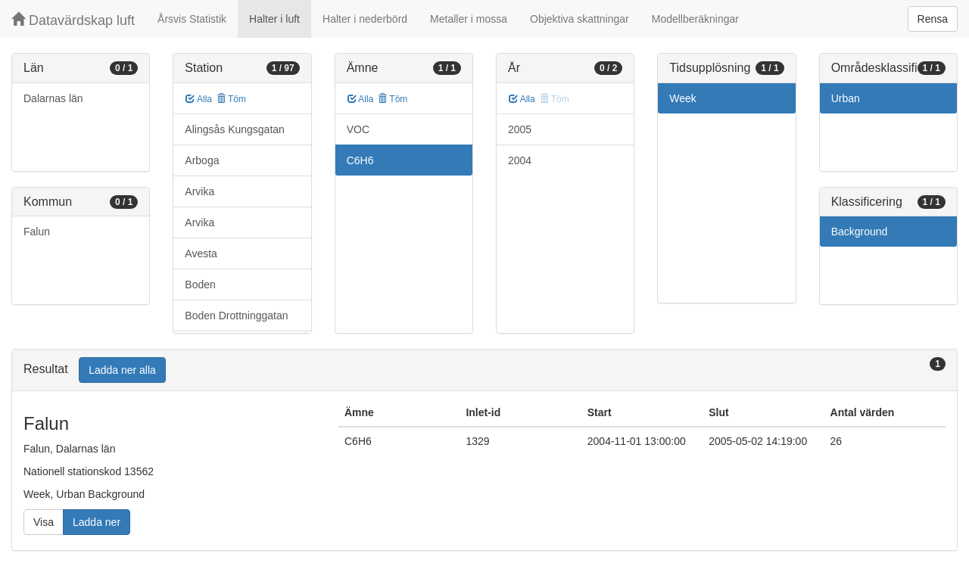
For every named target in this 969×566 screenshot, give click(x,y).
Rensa (933, 19)
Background (859, 231)
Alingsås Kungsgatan (235, 129)
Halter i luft (274, 19)
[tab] (484, 370)
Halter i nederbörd (364, 19)
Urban (845, 98)
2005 (519, 129)
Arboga (202, 160)
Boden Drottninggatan (236, 315)
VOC (358, 129)
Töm (231, 99)
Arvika (199, 191)
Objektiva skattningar (579, 19)
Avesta (201, 253)
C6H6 (360, 160)
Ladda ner (96, 522)
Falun (36, 231)
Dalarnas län (53, 98)
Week (682, 98)
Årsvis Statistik (191, 19)
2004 (519, 160)
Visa (43, 522)
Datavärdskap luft (73, 20)
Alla (198, 99)
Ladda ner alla (122, 370)
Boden (200, 284)
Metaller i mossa (468, 19)
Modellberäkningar (695, 19)
